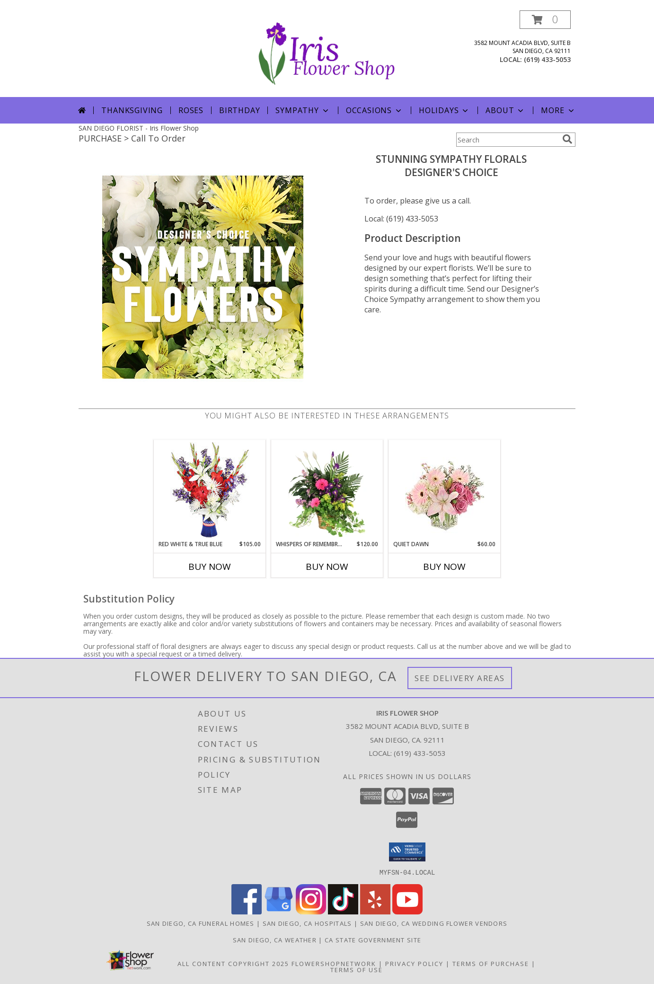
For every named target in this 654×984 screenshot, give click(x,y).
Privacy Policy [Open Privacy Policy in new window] (414, 963)
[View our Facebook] (246, 911)
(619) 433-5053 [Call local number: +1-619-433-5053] (547, 59)
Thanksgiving (132, 110)
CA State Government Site (373, 939)
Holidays (444, 110)
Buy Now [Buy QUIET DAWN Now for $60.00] (444, 566)
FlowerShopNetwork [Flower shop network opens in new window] (334, 963)
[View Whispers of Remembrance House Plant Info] (327, 490)
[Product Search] (507, 139)
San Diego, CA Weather (275, 939)
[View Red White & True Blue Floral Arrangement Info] (209, 490)
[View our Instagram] (311, 911)
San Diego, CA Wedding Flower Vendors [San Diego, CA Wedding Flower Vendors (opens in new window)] (434, 923)
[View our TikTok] (343, 911)
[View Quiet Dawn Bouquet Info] (444, 490)
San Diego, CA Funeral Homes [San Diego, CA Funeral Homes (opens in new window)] (201, 923)
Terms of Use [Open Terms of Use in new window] (356, 969)
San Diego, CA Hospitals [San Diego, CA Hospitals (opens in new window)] (307, 923)
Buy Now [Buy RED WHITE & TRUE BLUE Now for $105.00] (209, 566)
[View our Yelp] (375, 911)
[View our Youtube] (407, 911)
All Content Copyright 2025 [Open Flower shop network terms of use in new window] (233, 963)
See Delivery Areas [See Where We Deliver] (460, 678)
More (558, 110)
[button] (545, 19)
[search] (567, 139)
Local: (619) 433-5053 (401, 218)
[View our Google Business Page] (279, 911)
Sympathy (302, 110)
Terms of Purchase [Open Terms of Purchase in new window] (490, 963)
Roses (190, 110)
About (505, 110)
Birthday (239, 110)
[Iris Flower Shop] (326, 53)
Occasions (374, 110)
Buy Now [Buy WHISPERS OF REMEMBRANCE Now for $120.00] (327, 566)
